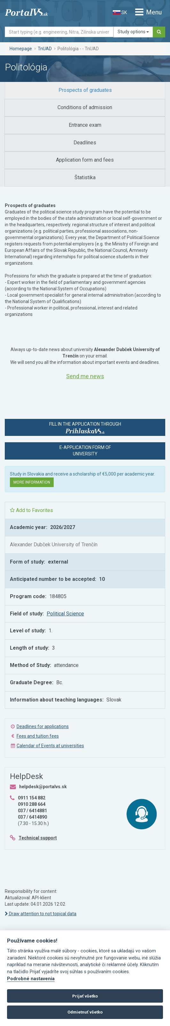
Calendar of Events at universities (50, 745)
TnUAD (45, 48)
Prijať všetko (85, 996)
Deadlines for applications (43, 726)
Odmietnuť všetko (85, 1012)
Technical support (38, 837)
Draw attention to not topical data (40, 913)
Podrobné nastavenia (31, 979)
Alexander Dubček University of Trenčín (53, 544)
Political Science (65, 614)
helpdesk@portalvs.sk (43, 786)
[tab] (85, 90)
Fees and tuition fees (38, 736)
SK (120, 12)
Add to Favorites (31, 510)
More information (31, 482)
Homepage (21, 48)
